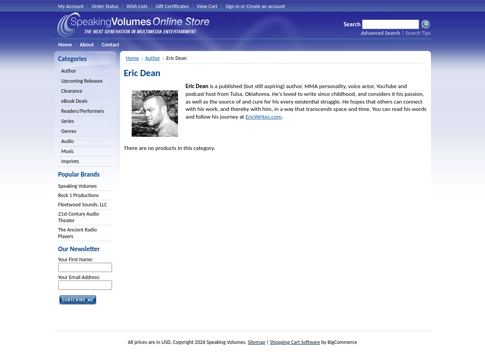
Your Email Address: (79, 277)
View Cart (207, 6)
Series (83, 122)
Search (352, 24)
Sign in (232, 6)
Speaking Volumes (77, 186)
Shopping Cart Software (295, 342)
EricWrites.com (264, 116)
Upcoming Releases (83, 81)
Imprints (83, 162)
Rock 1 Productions (78, 195)
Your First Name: (75, 259)
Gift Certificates (172, 6)
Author (83, 71)
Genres (83, 132)
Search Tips (418, 32)
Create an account (265, 6)
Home (132, 58)
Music (83, 152)
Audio (83, 142)
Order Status (105, 6)
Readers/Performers (83, 112)
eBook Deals (83, 101)
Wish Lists (137, 6)
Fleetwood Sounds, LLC (82, 204)
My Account (71, 6)
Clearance (71, 91)
